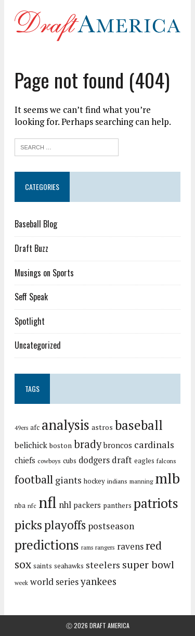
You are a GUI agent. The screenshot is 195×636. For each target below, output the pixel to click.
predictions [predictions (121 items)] (47, 544)
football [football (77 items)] (34, 479)
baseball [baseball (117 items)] (139, 425)
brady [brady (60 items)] (87, 444)
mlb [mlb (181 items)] (167, 478)
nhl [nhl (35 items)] (65, 505)
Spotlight (30, 321)
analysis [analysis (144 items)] (65, 425)
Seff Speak (31, 296)
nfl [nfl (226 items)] (47, 502)
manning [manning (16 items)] (141, 481)
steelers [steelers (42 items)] (103, 565)
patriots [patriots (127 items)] (156, 503)
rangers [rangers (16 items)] (105, 547)
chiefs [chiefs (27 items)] (25, 460)
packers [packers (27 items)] (87, 505)
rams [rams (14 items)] (87, 547)
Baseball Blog (36, 224)
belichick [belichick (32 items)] (31, 445)
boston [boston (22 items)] (60, 445)
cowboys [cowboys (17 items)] (49, 461)
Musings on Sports (44, 272)
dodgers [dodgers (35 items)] (94, 460)
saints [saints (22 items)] (42, 565)
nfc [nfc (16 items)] (32, 506)
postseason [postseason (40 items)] (111, 526)
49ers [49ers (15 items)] (21, 427)
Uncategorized (38, 345)
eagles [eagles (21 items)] (144, 460)
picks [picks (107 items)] (28, 524)
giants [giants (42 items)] (68, 480)
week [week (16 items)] (21, 583)
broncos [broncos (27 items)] (117, 445)
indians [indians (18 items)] (117, 481)
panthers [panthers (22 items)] (117, 505)
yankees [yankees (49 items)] (98, 581)
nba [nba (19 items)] (20, 505)
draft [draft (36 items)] (122, 460)
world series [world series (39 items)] (54, 582)
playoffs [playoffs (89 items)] (65, 525)
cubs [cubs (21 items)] (69, 460)
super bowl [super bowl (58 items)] (148, 564)
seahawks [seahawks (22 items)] (69, 565)
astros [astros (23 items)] (102, 427)
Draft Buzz (31, 248)
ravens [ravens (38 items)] (130, 546)
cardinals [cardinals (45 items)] (154, 444)
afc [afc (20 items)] (35, 427)
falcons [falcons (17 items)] (166, 461)
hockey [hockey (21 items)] (94, 481)
